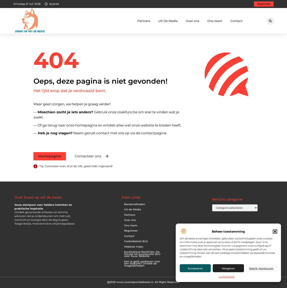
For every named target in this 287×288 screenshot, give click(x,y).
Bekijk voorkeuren (261, 268)
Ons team (214, 21)
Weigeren (228, 268)
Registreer (131, 230)
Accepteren (195, 268)
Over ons (192, 21)
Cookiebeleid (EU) (136, 241)
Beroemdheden (134, 204)
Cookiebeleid (226, 276)
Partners (143, 21)
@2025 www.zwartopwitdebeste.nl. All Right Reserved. (143, 282)
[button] (275, 232)
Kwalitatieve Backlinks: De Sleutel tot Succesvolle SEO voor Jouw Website (142, 254)
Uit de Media (132, 209)
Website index (133, 246)
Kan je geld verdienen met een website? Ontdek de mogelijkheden (142, 263)
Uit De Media (168, 21)
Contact (236, 21)
